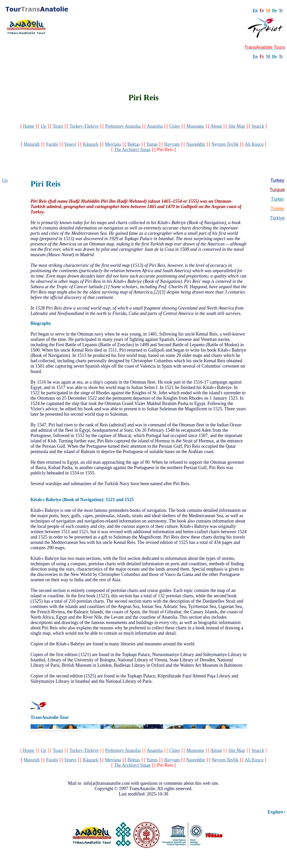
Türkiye (277, 218)
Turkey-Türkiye (84, 126)
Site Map (236, 126)
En (255, 56)
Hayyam (172, 144)
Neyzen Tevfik (225, 144)
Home (28, 126)
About (216, 126)
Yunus (152, 144)
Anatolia (155, 126)
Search (258, 126)
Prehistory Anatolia (123, 126)
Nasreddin (195, 144)
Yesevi (70, 144)
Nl (268, 56)
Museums (195, 126)
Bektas (133, 144)
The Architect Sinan (132, 149)
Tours (58, 126)
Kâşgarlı (90, 144)
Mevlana (113, 144)
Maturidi (31, 144)
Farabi (52, 144)
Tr (281, 10)
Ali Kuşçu (254, 144)
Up (43, 126)
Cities (174, 126)
